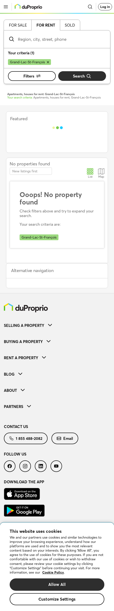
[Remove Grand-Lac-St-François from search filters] (29, 62)
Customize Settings (57, 599)
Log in (105, 7)
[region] (57, 567)
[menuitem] (57, 325)
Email (65, 438)
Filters (32, 76)
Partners (17, 406)
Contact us (16, 426)
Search (82, 76)
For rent (45, 25)
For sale (18, 25)
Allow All (57, 584)
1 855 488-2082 (25, 438)
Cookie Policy (53, 572)
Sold (70, 25)
